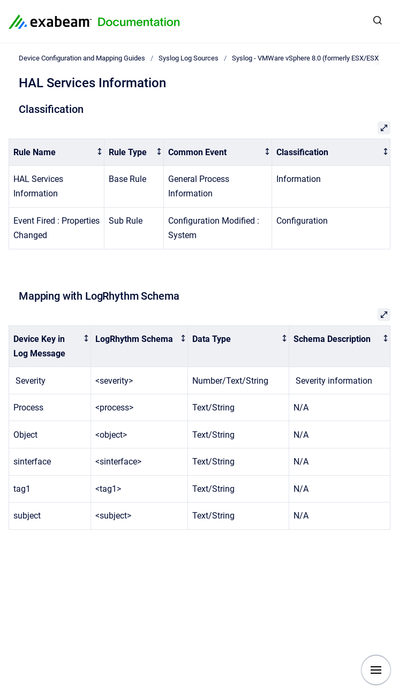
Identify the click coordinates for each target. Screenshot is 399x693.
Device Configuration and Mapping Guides (82, 58)
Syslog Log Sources (189, 58)
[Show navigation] (376, 670)
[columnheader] (56, 152)
